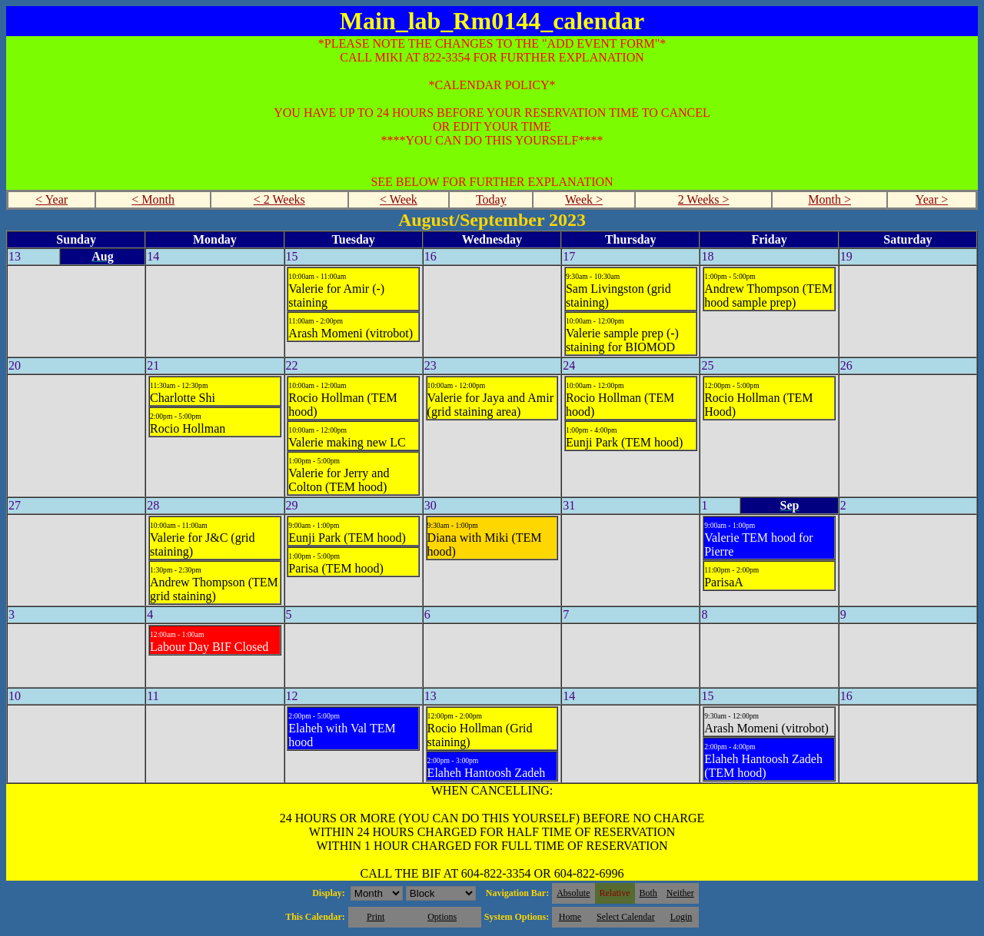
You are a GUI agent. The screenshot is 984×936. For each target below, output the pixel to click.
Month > (829, 199)
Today (491, 199)
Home (570, 916)
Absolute (573, 893)
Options (442, 916)
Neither (680, 893)
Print (375, 916)
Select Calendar (626, 916)
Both (648, 893)
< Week (398, 199)
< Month (153, 199)
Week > (584, 199)
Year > (932, 199)
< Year (51, 199)
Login (681, 916)
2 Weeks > (704, 199)
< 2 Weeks (279, 199)
